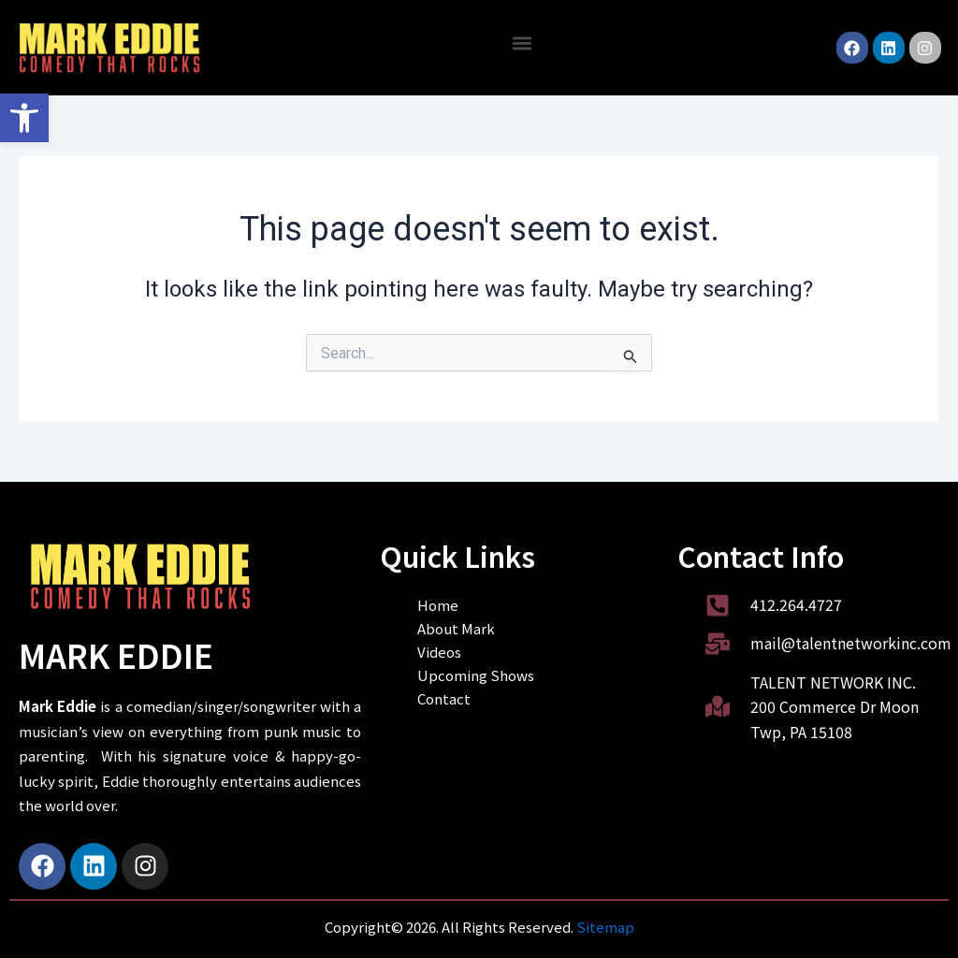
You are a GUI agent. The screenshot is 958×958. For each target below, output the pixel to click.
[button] (24, 118)
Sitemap (605, 926)
